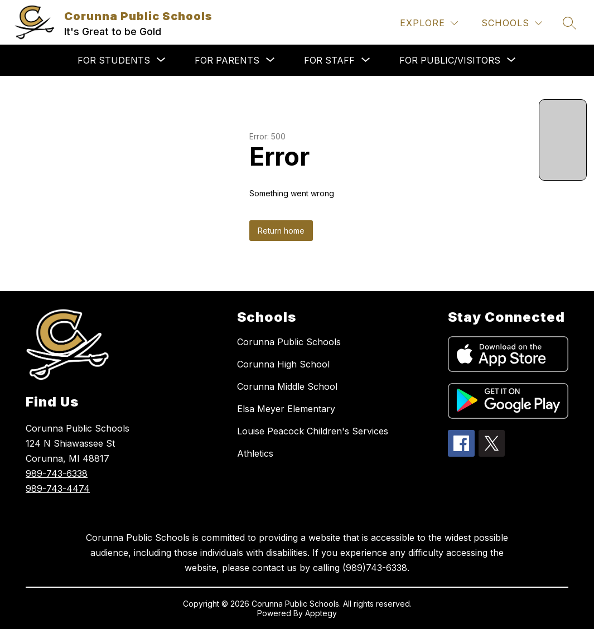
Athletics (255, 453)
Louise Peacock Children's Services (312, 431)
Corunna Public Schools (289, 341)
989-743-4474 (58, 488)
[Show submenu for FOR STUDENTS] (114, 60)
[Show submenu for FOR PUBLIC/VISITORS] (449, 60)
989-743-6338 (57, 473)
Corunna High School (283, 364)
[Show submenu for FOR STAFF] (329, 60)
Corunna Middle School (287, 386)
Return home (281, 230)
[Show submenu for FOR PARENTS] (227, 60)
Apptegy (321, 613)
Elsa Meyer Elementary (286, 408)
